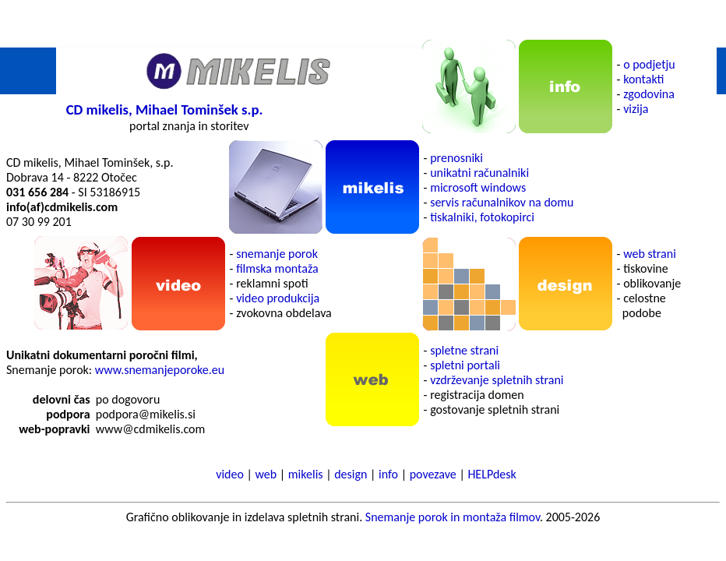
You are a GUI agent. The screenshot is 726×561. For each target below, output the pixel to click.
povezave (433, 474)
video (230, 474)
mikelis (305, 474)
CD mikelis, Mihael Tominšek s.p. (164, 109)
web (266, 474)
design (350, 474)
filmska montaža (277, 268)
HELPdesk (491, 474)
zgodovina (649, 93)
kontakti (643, 79)
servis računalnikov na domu (501, 202)
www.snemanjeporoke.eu (159, 369)
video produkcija (277, 298)
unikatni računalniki (479, 172)
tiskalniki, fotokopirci (482, 217)
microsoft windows (478, 187)
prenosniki (456, 157)
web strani (649, 253)
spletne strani (464, 350)
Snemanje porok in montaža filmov (452, 517)
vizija (635, 108)
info (388, 474)
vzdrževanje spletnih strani (496, 379)
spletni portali (465, 365)
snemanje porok (277, 253)
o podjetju (649, 64)
